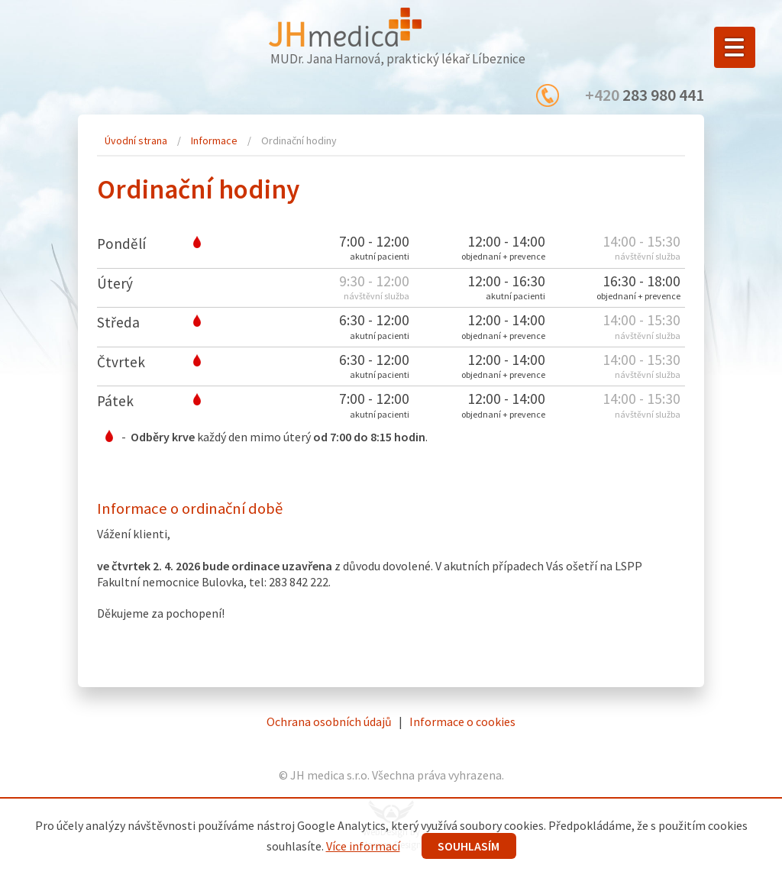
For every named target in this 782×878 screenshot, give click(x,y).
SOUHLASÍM (468, 846)
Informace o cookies (462, 721)
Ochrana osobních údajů (329, 721)
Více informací (363, 846)
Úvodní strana (136, 140)
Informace (214, 140)
